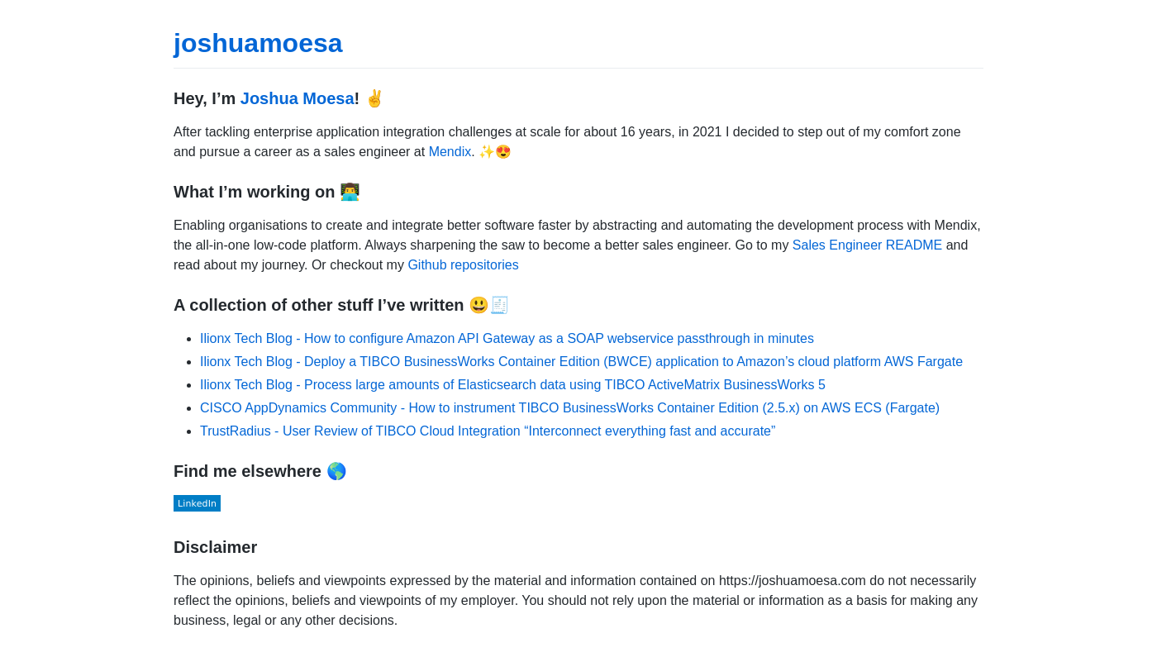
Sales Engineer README (867, 245)
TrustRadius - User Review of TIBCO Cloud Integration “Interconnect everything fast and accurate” (487, 431)
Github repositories (462, 265)
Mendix (450, 152)
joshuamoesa (258, 43)
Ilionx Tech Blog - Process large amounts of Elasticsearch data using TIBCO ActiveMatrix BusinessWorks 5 (513, 385)
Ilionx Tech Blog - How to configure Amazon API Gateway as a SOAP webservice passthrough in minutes (507, 338)
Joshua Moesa (297, 98)
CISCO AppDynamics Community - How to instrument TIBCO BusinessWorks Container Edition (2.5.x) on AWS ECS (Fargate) (570, 408)
